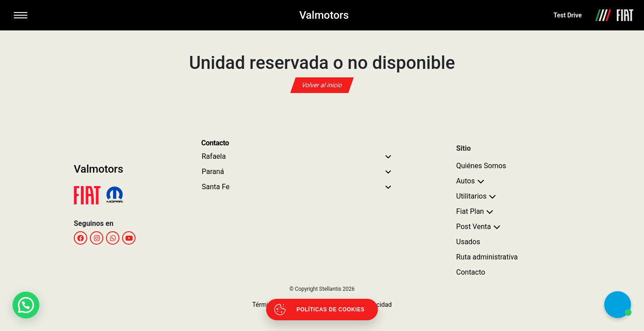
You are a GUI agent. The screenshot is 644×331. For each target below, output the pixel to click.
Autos (465, 181)
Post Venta (473, 226)
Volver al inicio (322, 85)
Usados (468, 242)
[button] (26, 305)
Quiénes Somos (481, 165)
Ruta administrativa (487, 257)
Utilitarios (471, 196)
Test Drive (568, 15)
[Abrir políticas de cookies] (322, 309)
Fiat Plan (470, 211)
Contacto (470, 272)
